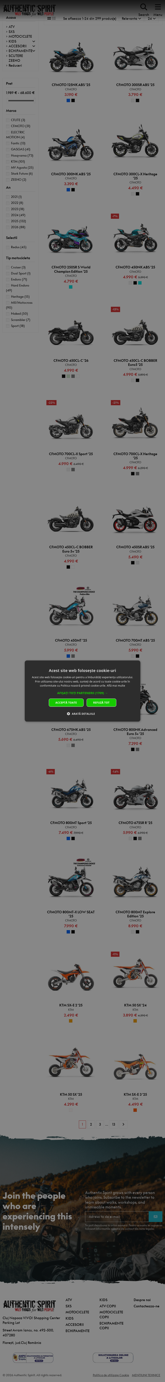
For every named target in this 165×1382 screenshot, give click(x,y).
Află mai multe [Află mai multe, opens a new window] (116, 685)
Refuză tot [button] (101, 702)
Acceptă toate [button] (66, 702)
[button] (82, 693)
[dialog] (82, 691)
